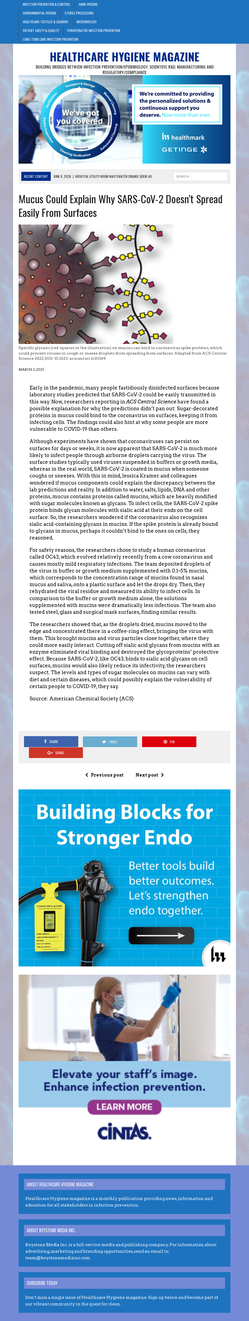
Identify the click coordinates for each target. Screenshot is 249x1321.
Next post (150, 764)
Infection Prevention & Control (46, 4)
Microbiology (87, 21)
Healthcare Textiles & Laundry (45, 21)
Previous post (104, 764)
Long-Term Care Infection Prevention (50, 39)
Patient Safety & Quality (41, 30)
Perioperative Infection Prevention (93, 30)
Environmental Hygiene (39, 13)
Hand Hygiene (88, 4)
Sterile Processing (79, 13)
